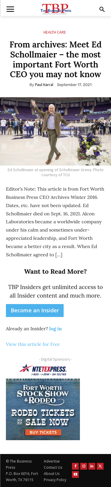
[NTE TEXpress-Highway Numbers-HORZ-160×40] (43, 370)
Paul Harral (44, 84)
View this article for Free (33, 344)
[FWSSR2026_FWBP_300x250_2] (43, 409)
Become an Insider (35, 310)
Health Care (55, 32)
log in (55, 328)
